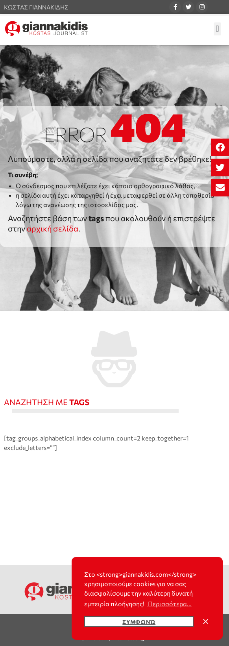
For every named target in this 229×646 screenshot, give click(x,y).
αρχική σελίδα (52, 228)
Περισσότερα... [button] (169, 603)
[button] (220, 147)
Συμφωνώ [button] (138, 621)
